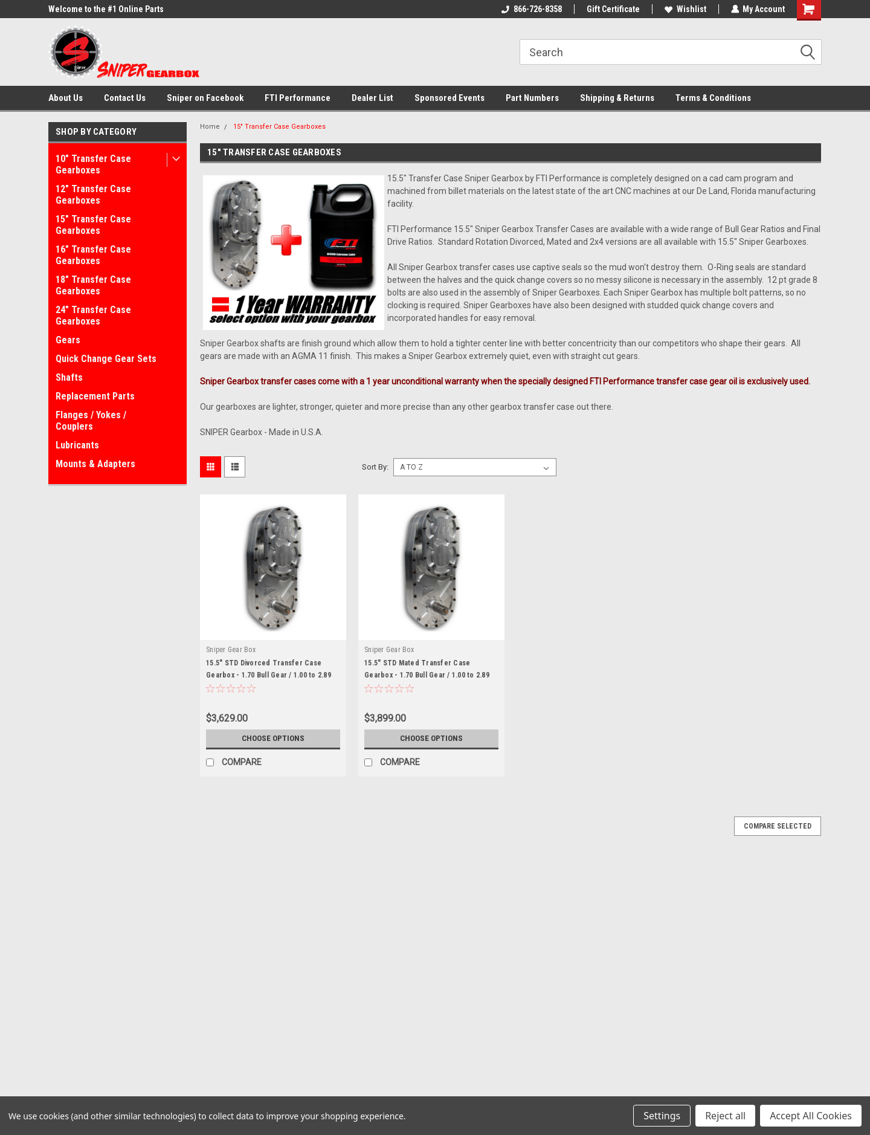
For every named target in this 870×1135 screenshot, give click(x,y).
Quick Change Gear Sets (106, 358)
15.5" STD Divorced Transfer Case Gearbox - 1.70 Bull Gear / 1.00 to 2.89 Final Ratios (268, 675)
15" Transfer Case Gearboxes (93, 224)
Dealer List (372, 97)
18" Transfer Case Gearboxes (93, 285)
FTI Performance (297, 97)
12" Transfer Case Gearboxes (93, 194)
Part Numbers (532, 97)
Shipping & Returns (617, 97)
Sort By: (375, 466)
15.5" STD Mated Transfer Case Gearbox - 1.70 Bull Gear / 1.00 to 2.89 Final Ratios (426, 675)
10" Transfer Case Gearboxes (93, 164)
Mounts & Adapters (95, 464)
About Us (65, 97)
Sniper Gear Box (231, 649)
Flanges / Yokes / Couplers (91, 420)
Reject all (725, 1115)
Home (210, 127)
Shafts (69, 377)
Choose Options (273, 738)
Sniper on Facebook (205, 97)
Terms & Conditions (713, 97)
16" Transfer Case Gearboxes (93, 255)
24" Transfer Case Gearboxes (93, 315)
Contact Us (125, 97)
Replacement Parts (95, 396)
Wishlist (685, 9)
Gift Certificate (612, 9)
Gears (68, 340)
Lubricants (77, 445)
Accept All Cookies (811, 1115)
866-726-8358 (531, 9)
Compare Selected (777, 826)
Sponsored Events (449, 97)
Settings (661, 1115)
